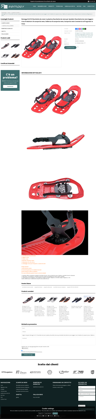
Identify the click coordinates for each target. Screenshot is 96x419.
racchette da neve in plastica (59, 287)
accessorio (25, 348)
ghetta (17, 397)
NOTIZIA (79, 6)
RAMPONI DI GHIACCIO (38, 387)
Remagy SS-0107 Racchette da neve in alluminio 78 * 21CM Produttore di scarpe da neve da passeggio (27, 309)
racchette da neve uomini (27, 287)
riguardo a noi (42, 6)
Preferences (51, 415)
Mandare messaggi (28, 354)
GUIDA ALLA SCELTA (70, 6)
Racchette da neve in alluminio (22, 387)
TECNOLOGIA (59, 6)
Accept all (55, 413)
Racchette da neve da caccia (22, 391)
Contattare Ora (70, 47)
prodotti (51, 6)
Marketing (56, 415)
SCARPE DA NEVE (15, 12)
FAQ (84, 6)
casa (34, 6)
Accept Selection (48, 413)
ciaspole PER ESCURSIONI (72, 287)
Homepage (4, 12)
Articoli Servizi (39, 351)
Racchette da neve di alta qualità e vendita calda (76, 307)
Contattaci (10, 86)
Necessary (39, 415)
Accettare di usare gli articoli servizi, (31, 351)
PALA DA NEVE (36, 397)
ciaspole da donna (38, 287)
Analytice (45, 415)
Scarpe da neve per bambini (22, 389)
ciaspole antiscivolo (48, 287)
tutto (9, 12)
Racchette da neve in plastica (22, 385)
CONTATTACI (90, 6)
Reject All (41, 413)
